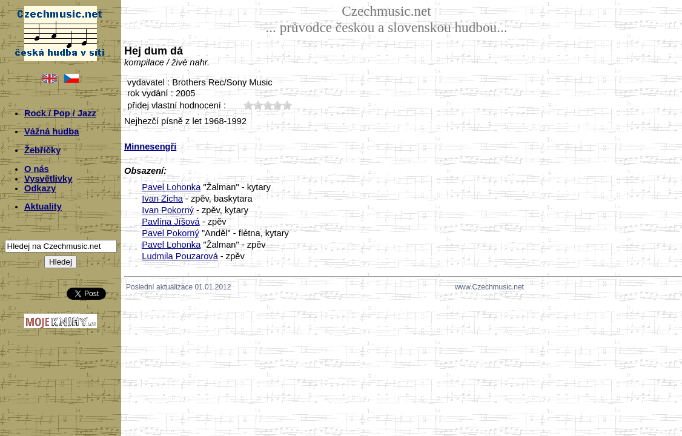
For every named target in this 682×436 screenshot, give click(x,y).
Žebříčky (42, 150)
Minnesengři (150, 146)
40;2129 (277, 105)
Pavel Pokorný (170, 233)
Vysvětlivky (48, 178)
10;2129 (248, 105)
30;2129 (268, 105)
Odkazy (40, 188)
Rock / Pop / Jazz (60, 113)
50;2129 (287, 105)
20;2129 (258, 105)
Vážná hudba (51, 131)
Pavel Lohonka (171, 187)
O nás (36, 169)
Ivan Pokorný (168, 210)
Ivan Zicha (162, 198)
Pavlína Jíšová (170, 221)
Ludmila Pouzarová (179, 256)
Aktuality (43, 206)
